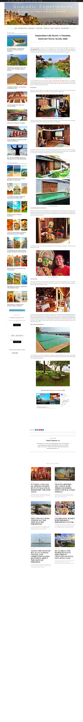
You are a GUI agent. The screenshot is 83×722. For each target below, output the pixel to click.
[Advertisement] (52, 421)
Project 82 (57, 28)
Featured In (18, 0)
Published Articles (22, 28)
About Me (13, 0)
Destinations (31, 28)
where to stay (42, 41)
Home (9, 0)
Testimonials (40, 0)
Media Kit (22, 0)
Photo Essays (39, 28)
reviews (38, 41)
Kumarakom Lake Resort (59, 80)
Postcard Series (64, 28)
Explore (17, 341)
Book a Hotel (34, 0)
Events (52, 28)
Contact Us (46, 28)
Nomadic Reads (28, 0)
